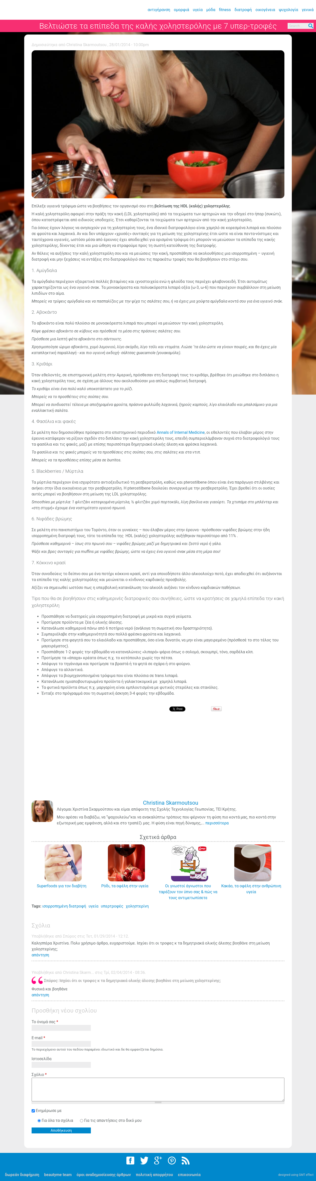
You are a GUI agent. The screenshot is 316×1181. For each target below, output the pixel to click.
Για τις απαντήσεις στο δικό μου (113, 1120)
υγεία (198, 9)
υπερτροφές (112, 906)
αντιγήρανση (159, 9)
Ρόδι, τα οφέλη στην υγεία (124, 886)
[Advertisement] (159, 759)
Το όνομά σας (45, 1021)
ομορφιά (181, 9)
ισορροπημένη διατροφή (64, 906)
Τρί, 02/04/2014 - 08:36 (124, 972)
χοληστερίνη (137, 906)
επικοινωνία (189, 1174)
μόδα (210, 9)
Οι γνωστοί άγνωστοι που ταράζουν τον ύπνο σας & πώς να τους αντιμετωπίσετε (188, 892)
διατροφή (243, 9)
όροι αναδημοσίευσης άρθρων (104, 1174)
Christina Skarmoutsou (86, 44)
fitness (225, 9)
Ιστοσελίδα (42, 1058)
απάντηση (40, 955)
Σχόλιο (39, 1074)
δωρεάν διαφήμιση (22, 1174)
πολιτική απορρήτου (154, 1174)
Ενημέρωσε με (49, 1110)
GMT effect (306, 1175)
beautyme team (58, 1174)
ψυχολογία (288, 9)
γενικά (308, 9)
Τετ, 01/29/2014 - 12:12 (107, 936)
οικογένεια (265, 9)
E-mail (38, 1038)
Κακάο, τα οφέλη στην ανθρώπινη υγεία (251, 889)
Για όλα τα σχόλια (58, 1120)
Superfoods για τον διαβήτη (61, 886)
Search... (296, 26)
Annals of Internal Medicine (181, 432)
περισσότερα (217, 823)
